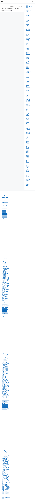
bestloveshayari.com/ (5, 382)
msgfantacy (27, 88)
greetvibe (27, 84)
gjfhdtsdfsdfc (27, 115)
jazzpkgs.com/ (4, 365)
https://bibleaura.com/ (5, 494)
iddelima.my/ (4, 399)
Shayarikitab (27, 51)
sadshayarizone (28, 81)
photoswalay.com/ (5, 280)
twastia (27, 35)
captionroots (27, 166)
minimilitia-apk (28, 5)
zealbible (27, 76)
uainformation (28, 18)
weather (27, 14)
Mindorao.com (4, 213)
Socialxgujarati (28, 87)
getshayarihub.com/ (5, 463)
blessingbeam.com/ (5, 391)
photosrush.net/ (4, 389)
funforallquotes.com (5, 477)
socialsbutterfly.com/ (5, 408)
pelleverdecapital (4, 261)
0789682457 (27, 159)
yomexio (27, 89)
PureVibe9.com (4, 207)
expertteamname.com (5, 485)
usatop (27, 108)
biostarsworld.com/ (5, 405)
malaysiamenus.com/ (5, 379)
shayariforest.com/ (5, 327)
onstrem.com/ (4, 412)
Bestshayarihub (28, 58)
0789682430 (27, 146)
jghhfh (26, 124)
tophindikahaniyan (28, 23)
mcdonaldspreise (28, 11)
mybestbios (27, 170)
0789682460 (27, 162)
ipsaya (26, 70)
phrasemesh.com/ (5, 383)
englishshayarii (28, 129)
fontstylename (28, 101)
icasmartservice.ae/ (5, 298)
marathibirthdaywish (28, 59)
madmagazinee (28, 174)
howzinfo (27, 175)
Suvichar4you (27, 178)
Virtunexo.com (4, 238)
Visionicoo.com (4, 234)
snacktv (27, 44)
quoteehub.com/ (4, 423)
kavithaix (27, 86)
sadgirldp (27, 12)
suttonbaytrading (5, 273)
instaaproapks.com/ (5, 356)
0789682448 (27, 152)
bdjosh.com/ (4, 333)
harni (26, 19)
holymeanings (27, 131)
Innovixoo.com (4, 216)
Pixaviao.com (4, 211)
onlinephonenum (4, 271)
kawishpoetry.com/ (5, 302)
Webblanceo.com (4, 214)
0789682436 (27, 143)
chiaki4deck (27, 182)
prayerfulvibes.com (5, 478)
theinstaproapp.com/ (5, 338)
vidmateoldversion (28, 13)
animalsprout (27, 63)
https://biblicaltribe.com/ (6, 487)
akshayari (27, 173)
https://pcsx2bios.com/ (5, 495)
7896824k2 (27, 122)
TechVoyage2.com (5, 197)
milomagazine (27, 77)
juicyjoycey (27, 176)
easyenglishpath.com (5, 474)
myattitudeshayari (28, 126)
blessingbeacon (28, 135)
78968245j (27, 121)
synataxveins (27, 64)
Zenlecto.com (4, 210)
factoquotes (27, 85)
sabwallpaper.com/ (5, 415)
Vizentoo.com (4, 251)
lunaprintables (28, 132)
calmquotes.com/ (5, 284)
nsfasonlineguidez (28, 29)
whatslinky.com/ (4, 411)
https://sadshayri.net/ (5, 492)
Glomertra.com (4, 255)
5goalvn (3, 259)
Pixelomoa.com (4, 246)
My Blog (3, 1)
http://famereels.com (5, 476)
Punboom (27, 138)
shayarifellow (27, 93)
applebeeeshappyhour (29, 6)
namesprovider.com (5, 475)
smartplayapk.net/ (5, 339)
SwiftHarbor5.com (5, 202)
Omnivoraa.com (4, 249)
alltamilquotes (27, 184)
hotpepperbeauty (5, 265)
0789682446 (27, 150)
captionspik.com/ (4, 301)
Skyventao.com (4, 230)
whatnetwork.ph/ (4, 424)
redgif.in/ (3, 403)
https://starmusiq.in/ (5, 491)
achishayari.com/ (5, 276)
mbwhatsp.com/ (4, 364)
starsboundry (27, 46)
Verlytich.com (4, 243)
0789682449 (27, 153)
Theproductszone (28, 28)
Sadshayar (27, 53)
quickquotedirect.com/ (5, 277)
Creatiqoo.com (4, 235)
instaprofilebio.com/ (5, 396)
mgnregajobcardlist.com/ (6, 469)
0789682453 (27, 156)
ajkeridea (27, 95)
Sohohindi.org (4, 484)
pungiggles (27, 167)
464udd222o (27, 112)
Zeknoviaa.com (4, 252)
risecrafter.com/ (4, 401)
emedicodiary (27, 25)
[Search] (11, 10)
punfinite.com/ (4, 422)
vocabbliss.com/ (4, 387)
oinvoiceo (3, 270)
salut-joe (3, 260)
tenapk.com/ (4, 292)
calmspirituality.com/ (5, 385)
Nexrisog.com (4, 245)
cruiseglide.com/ (4, 388)
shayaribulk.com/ (5, 414)
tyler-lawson (4, 263)
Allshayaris (27, 62)
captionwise (27, 32)
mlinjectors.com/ (4, 393)
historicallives (27, 48)
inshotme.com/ (4, 409)
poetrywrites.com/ (5, 406)
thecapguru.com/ (5, 397)
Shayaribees (27, 57)
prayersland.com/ (5, 359)
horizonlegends (28, 40)
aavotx (27, 7)
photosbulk (27, 15)
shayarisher (27, 90)
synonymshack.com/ (5, 404)
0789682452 (27, 155)
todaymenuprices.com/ (5, 363)
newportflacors (4, 269)
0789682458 (27, 160)
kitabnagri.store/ (4, 357)
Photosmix (27, 49)
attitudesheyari (28, 179)
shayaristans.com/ (5, 368)
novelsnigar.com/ (4, 358)
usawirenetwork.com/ (5, 331)
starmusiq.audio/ (4, 354)
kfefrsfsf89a (27, 113)
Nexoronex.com (4, 208)
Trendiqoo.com (4, 250)
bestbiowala (27, 82)
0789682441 (27, 147)
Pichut (26, 165)
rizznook (27, 185)
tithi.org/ (3, 350)
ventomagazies (28, 47)
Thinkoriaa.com (4, 254)
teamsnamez (27, 72)
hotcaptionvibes (28, 73)
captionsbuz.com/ (5, 306)
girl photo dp (27, 16)
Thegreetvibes (27, 61)
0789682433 (27, 140)
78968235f (27, 118)
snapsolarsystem (28, 30)
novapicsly (27, 136)
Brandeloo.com (4, 253)
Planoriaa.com (4, 239)
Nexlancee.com (4, 233)
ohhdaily (27, 43)
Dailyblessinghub (28, 54)
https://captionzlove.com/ (6, 489)
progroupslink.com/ (5, 366)
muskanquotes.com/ (5, 410)
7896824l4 (27, 123)
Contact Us (32, 1)
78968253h (27, 120)
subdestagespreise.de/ (5, 398)
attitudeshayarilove (28, 38)
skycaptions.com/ (5, 326)
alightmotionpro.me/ (5, 332)
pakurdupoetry (28, 24)
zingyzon (27, 168)
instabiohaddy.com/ (5, 361)
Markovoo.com (4, 240)
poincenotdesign (4, 266)
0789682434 (27, 141)
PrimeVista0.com (4, 193)
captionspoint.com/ (5, 293)
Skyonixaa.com (4, 248)
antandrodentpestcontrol (6, 258)
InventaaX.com (4, 242)
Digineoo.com (4, 215)
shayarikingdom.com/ (5, 305)
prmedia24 (27, 20)
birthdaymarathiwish (28, 102)
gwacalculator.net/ (5, 380)
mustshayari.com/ (5, 367)
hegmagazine (27, 188)
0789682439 (27, 145)
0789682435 (27, 142)
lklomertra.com (4, 256)
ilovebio (27, 110)
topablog (27, 21)
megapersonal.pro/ (5, 330)
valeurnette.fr (4, 490)
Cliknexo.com (4, 221)
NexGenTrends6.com (5, 203)
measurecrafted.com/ (5, 384)
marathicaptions (28, 100)
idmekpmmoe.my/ (5, 402)
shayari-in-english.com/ (5, 464)
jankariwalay (27, 39)
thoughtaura (27, 127)
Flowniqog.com (4, 244)
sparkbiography (28, 75)
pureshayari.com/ (5, 392)
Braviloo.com (4, 209)
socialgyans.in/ (4, 360)
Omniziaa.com (4, 220)
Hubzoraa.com (4, 237)
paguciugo (4, 272)
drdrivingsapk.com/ (5, 353)
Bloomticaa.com (4, 236)
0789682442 (27, 148)
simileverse (27, 180)
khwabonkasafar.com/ (5, 349)
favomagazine (27, 187)
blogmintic (27, 107)
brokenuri (3, 267)
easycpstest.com (4, 473)
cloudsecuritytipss (28, 133)
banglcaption (27, 92)
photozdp (27, 96)
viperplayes (27, 78)
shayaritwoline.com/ (5, 291)
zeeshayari (27, 171)
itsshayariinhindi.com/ (5, 467)
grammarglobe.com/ (5, 394)
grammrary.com (4, 378)
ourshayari (27, 125)
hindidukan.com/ (4, 347)
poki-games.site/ (4, 342)
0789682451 (27, 154)
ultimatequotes (28, 31)
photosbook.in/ (4, 281)
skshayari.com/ (4, 299)
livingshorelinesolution (5, 268)
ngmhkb (27, 114)
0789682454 (27, 157)
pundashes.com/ (4, 465)
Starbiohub (27, 134)
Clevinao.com (4, 212)
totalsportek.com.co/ (5, 413)
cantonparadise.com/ (5, 390)
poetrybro (27, 74)
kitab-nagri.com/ (4, 297)
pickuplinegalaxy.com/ (5, 386)
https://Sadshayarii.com (5, 479)
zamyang (3, 264)
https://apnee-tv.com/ (5, 496)
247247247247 (28, 164)
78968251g (27, 119)
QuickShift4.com (4, 200)
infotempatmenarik (28, 10)
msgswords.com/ (4, 468)
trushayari (27, 80)
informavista (27, 67)
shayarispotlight (28, 186)
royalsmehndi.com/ (5, 407)
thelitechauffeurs (28, 94)
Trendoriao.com (4, 217)
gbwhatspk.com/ (4, 282)
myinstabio (27, 26)
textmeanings (27, 139)
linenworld (27, 41)
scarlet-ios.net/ (4, 362)
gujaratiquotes (28, 99)
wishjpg (27, 9)
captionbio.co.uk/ (5, 381)
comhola (3, 257)
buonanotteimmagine (28, 37)
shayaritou (27, 34)
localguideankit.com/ (5, 279)
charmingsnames (28, 169)
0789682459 (27, 161)
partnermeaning (28, 79)
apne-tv (27, 109)
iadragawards (27, 45)
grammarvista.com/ (5, 466)
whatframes (27, 42)
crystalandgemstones (5, 262)
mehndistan (27, 183)
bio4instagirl (27, 98)
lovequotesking (28, 27)
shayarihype (27, 65)
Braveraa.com (4, 232)
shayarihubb (27, 106)
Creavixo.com (4, 219)
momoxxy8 (4, 274)
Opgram (27, 56)
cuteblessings (27, 52)
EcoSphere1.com (4, 195)
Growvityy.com (4, 241)
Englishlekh (27, 60)
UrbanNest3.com (4, 198)
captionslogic (27, 33)
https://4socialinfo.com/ (5, 493)
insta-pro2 (27, 103)
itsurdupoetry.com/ (5, 307)
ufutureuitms (27, 181)
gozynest (27, 66)
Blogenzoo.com (4, 218)
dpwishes (27, 91)
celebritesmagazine (28, 71)
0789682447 (27, 151)
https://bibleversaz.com (5, 488)
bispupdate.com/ (4, 300)
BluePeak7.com (4, 205)
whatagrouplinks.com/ (5, 395)
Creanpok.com (4, 247)
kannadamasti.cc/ (5, 355)
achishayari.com (4, 275)
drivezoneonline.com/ (5, 400)
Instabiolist (27, 68)
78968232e (27, 117)
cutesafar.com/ (4, 303)
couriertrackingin (28, 128)
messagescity (27, 137)
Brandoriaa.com (4, 222)
